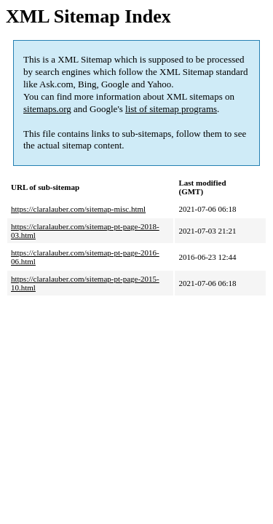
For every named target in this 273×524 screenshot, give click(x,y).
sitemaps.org (47, 108)
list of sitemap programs (171, 108)
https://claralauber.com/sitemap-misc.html (78, 209)
